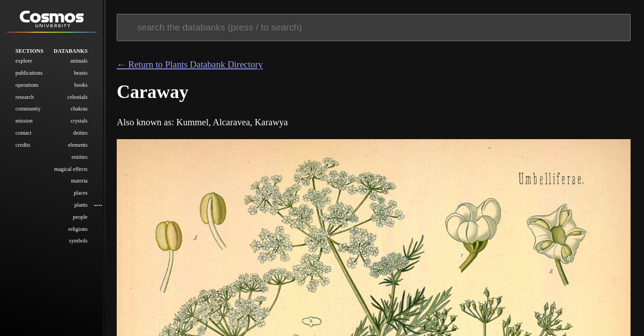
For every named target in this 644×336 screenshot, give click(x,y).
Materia (79, 184)
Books (81, 88)
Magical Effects (71, 172)
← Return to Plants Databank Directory (190, 64)
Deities (80, 136)
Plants (81, 208)
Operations (27, 88)
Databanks (71, 54)
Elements (78, 148)
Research (25, 100)
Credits (23, 148)
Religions (78, 232)
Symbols (78, 244)
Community (28, 112)
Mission (24, 124)
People (80, 220)
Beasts (81, 76)
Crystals (79, 124)
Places (81, 196)
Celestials (78, 100)
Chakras (79, 112)
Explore (24, 64)
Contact (24, 136)
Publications (29, 76)
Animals (78, 64)
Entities (80, 160)
